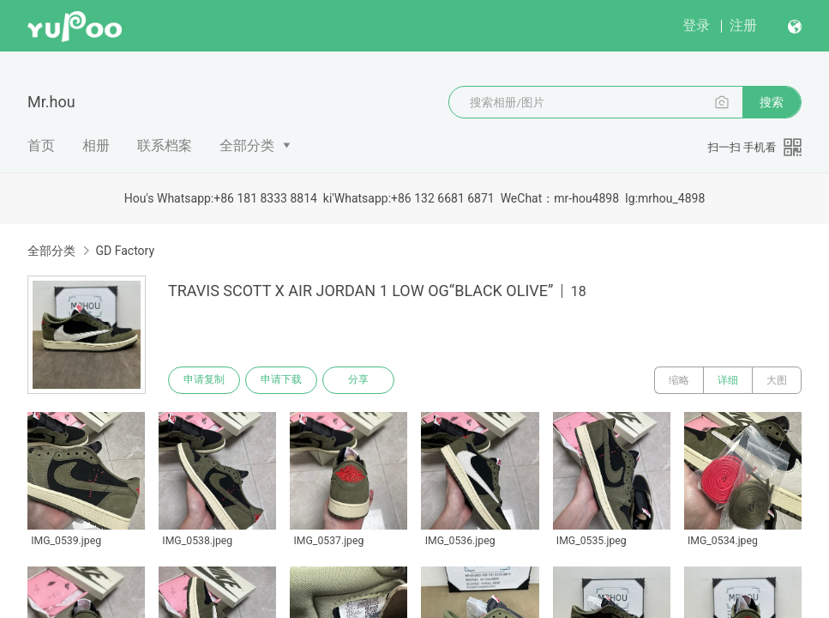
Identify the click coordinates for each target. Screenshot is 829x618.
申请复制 (204, 380)
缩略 (679, 380)
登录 (696, 25)
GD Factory (124, 251)
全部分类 (246, 145)
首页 (41, 145)
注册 (743, 25)
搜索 (772, 102)
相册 (96, 145)
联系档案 (164, 145)
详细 (728, 380)
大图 (776, 380)
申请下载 (281, 380)
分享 (358, 380)
